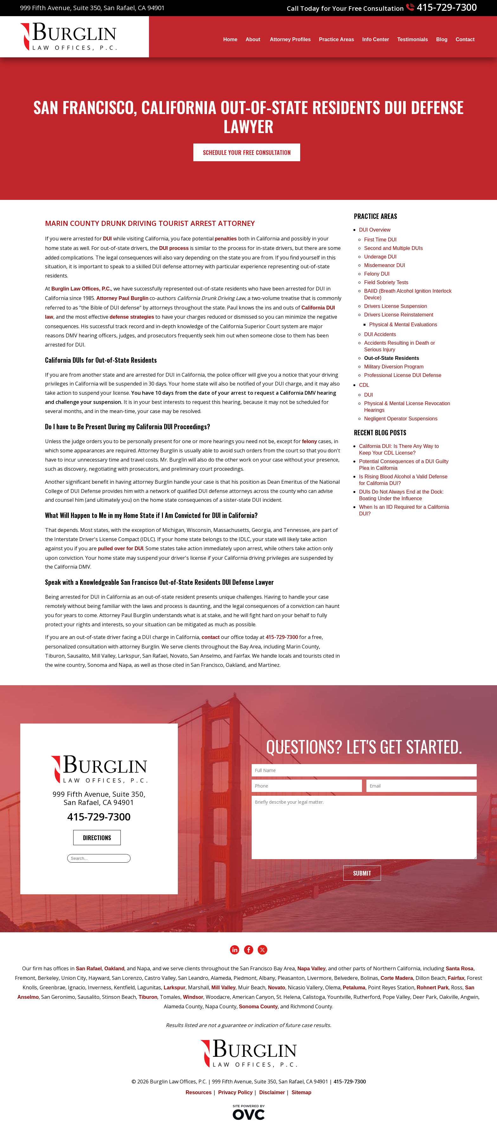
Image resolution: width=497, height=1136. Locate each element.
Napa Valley (311, 968)
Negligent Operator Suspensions (400, 418)
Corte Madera (397, 978)
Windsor (193, 997)
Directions (97, 837)
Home (230, 39)
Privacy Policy (235, 1092)
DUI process (174, 248)
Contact (465, 39)
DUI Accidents (380, 334)
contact (211, 637)
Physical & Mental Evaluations (403, 324)
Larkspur (174, 987)
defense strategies (132, 317)
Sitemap (301, 1092)
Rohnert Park (433, 987)
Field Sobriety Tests (386, 282)
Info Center (375, 39)
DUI (107, 238)
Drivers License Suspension (396, 306)
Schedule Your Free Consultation (247, 152)
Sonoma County (258, 1006)
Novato (276, 987)
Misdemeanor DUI (384, 265)
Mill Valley (223, 987)
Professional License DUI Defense (403, 375)
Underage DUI (380, 256)
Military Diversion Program (394, 366)
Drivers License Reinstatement (398, 314)
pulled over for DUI (120, 548)
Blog (442, 39)
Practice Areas (336, 39)
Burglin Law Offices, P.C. (81, 288)
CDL (364, 385)
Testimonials (412, 39)
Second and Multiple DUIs (393, 248)
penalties (226, 238)
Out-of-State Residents (391, 358)
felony (309, 441)
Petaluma (354, 987)
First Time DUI (380, 239)
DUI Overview (374, 230)
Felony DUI (377, 274)
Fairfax (456, 978)
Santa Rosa (459, 968)
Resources (199, 1092)
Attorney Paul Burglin (122, 298)
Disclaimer (272, 1092)
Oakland (114, 968)
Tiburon (148, 997)
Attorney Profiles (290, 39)
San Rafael (89, 968)
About (254, 39)
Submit (362, 873)
